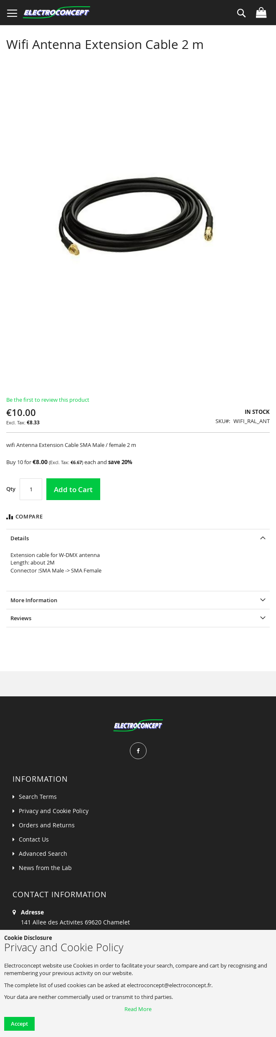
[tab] (138, 538)
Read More (138, 1009)
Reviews (20, 618)
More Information (33, 600)
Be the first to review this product (47, 399)
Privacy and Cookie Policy (54, 811)
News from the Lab (45, 868)
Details (19, 538)
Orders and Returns (47, 825)
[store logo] (56, 12)
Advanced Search (43, 853)
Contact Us (34, 839)
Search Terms (38, 797)
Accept (19, 1023)
